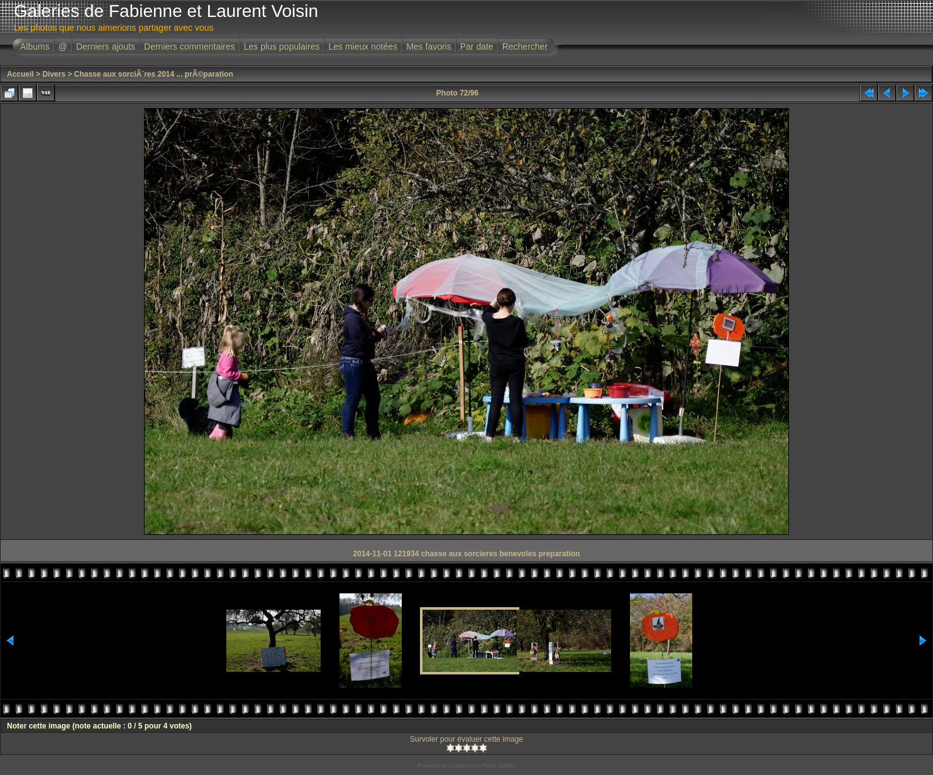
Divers (53, 74)
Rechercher (525, 46)
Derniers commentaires (189, 46)
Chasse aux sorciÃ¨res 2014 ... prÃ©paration (153, 74)
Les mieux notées (362, 46)
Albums (35, 46)
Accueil (20, 74)
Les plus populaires (282, 46)
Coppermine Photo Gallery (482, 765)
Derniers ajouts (105, 46)
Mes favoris (428, 46)
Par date (477, 46)
